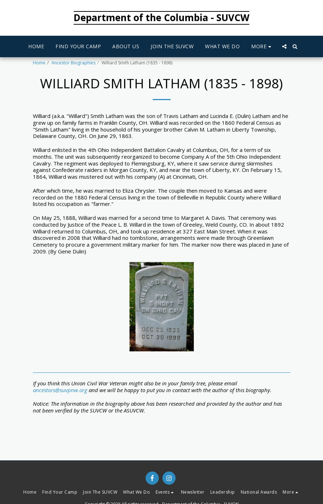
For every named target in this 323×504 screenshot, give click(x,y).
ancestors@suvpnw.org (60, 390)
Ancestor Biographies (74, 63)
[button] (284, 46)
